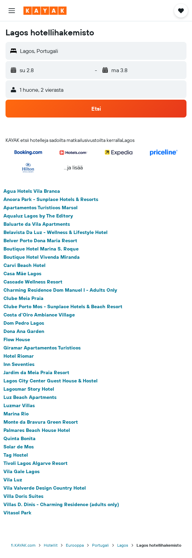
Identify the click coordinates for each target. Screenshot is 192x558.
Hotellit (51, 545)
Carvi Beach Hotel (24, 265)
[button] (11, 10)
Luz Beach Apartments (30, 397)
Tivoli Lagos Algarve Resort (35, 463)
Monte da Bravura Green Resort (40, 422)
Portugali (100, 545)
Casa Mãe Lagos (22, 273)
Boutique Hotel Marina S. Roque (41, 249)
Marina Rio (16, 414)
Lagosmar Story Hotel (28, 389)
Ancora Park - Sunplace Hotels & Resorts (50, 199)
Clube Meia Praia (23, 298)
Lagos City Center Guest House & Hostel (50, 381)
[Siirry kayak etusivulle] (45, 11)
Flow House (16, 339)
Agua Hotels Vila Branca (31, 191)
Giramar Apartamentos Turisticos (42, 348)
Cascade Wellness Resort (32, 282)
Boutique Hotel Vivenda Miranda (41, 257)
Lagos (122, 545)
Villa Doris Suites (23, 496)
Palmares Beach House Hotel (36, 430)
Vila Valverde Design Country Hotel (44, 488)
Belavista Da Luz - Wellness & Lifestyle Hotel (55, 232)
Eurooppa (75, 545)
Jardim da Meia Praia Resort (36, 372)
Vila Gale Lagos (21, 471)
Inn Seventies (18, 364)
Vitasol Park (17, 513)
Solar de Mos (18, 447)
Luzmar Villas (19, 405)
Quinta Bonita (19, 438)
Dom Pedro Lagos (23, 323)
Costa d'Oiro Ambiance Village (39, 315)
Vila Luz (12, 480)
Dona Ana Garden (23, 331)
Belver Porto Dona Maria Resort (40, 240)
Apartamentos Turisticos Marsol (40, 207)
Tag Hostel (15, 455)
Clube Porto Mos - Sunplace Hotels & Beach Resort (62, 306)
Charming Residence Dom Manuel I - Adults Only (60, 290)
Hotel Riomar (18, 356)
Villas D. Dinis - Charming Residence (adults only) (61, 504)
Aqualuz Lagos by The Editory (38, 216)
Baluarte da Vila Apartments (36, 224)
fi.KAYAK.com (23, 545)
